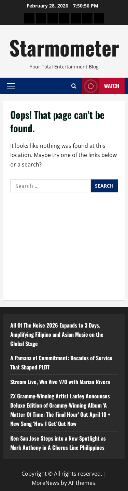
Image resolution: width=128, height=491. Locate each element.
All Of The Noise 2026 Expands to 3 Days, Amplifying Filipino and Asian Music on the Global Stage (56, 334)
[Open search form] (73, 86)
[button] (10, 86)
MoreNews (45, 483)
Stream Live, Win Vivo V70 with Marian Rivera (60, 382)
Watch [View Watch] (100, 86)
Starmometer (64, 47)
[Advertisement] (64, 244)
